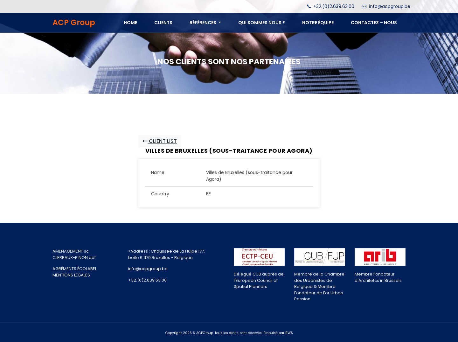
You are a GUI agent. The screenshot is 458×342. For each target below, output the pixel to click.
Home (130, 22)
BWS (289, 333)
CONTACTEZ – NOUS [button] (374, 22)
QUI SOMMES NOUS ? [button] (261, 22)
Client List (159, 141)
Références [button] (203, 22)
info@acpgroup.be (389, 6)
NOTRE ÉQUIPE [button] (318, 22)
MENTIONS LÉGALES (71, 275)
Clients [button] (163, 22)
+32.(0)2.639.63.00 (333, 6)
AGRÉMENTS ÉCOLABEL (74, 269)
